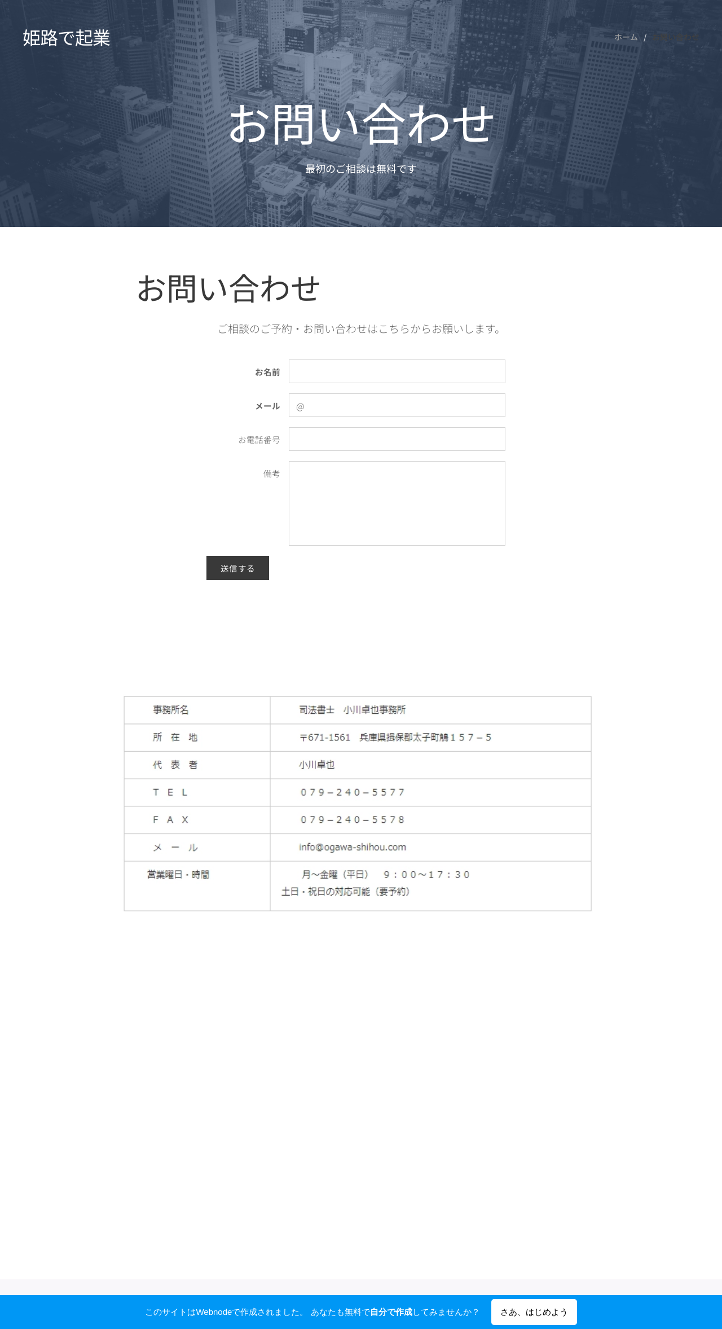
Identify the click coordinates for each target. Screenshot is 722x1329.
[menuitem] (628, 37)
